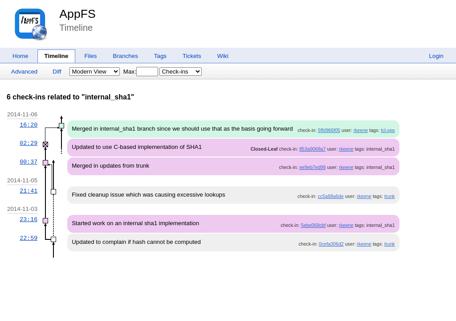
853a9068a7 (312, 149)
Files (90, 56)
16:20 (28, 125)
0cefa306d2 (331, 244)
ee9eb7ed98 (312, 167)
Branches (125, 56)
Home (20, 56)
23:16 (28, 219)
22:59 (28, 238)
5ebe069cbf (313, 225)
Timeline (57, 56)
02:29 (28, 143)
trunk (389, 196)
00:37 (28, 162)
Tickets (192, 56)
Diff (57, 71)
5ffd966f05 (329, 130)
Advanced (24, 71)
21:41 (28, 191)
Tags (160, 56)
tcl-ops (388, 130)
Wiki (222, 56)
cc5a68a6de (331, 196)
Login (436, 56)
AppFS (77, 14)
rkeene (361, 130)
